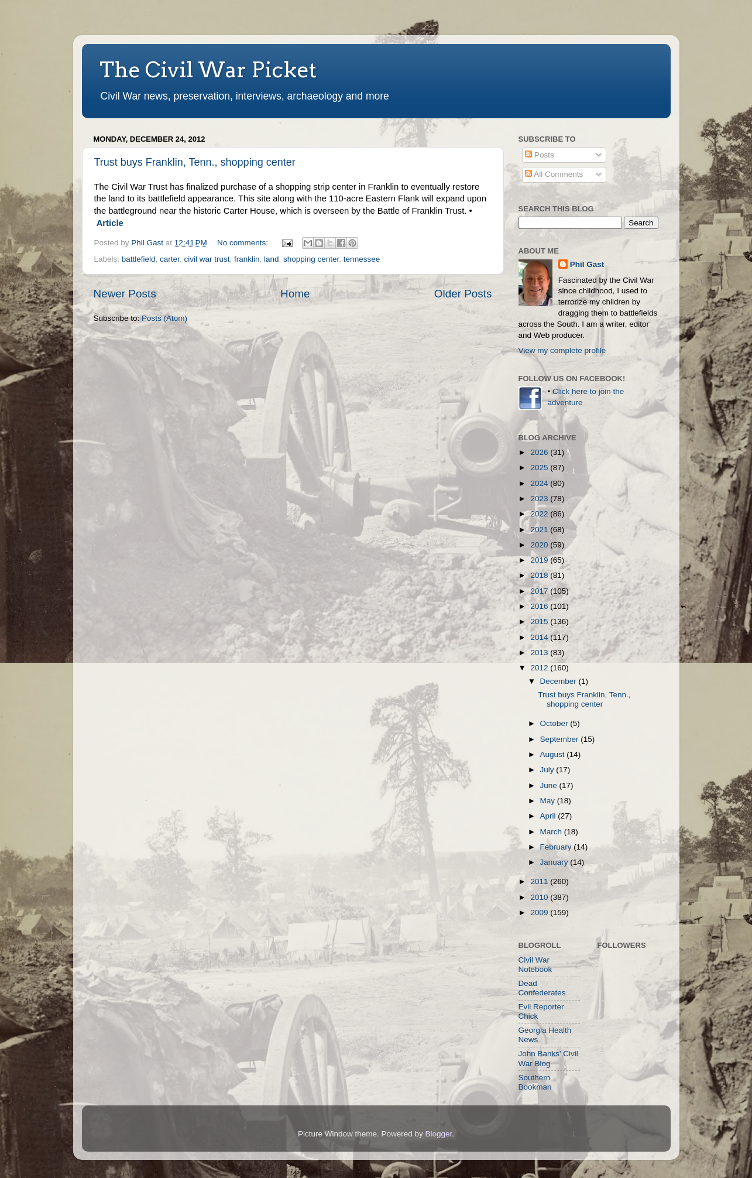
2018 (540, 575)
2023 (540, 498)
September (560, 739)
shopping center (311, 259)
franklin (247, 259)
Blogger (438, 1133)
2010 (540, 897)
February (557, 847)
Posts (539, 154)
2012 (540, 667)
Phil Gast (587, 264)
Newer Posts (125, 293)
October (555, 723)
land (271, 259)
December (559, 681)
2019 (540, 560)
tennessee (362, 259)
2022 (540, 513)
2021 (540, 529)
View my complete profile (562, 350)
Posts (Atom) (164, 318)
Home (295, 293)
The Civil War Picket (208, 70)
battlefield (139, 259)
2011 (540, 881)
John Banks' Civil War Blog (548, 1058)
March (552, 831)
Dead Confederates (542, 988)
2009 (540, 912)
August (553, 754)
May (548, 800)
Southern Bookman (535, 1082)
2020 (540, 544)
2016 (540, 606)
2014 (540, 637)
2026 (540, 452)
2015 (540, 621)
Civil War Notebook (535, 965)
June (549, 785)
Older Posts (463, 293)
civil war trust (206, 259)
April (549, 815)
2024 (540, 483)
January (555, 862)
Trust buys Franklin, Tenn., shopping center (195, 162)
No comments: (243, 242)
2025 (540, 467)
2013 (540, 652)
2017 (540, 591)
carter (170, 259)
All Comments (554, 174)
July (548, 769)
